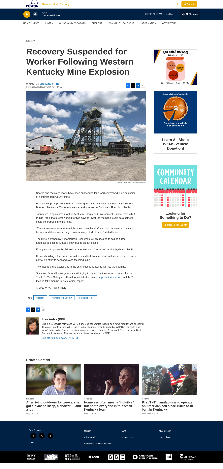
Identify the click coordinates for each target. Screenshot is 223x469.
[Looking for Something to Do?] (175, 192)
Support (97, 29)
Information (148, 29)
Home (26, 29)
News (36, 29)
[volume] (35, 20)
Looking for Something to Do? (175, 222)
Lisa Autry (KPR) (49, 90)
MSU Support (165, 437)
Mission (87, 437)
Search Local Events (175, 231)
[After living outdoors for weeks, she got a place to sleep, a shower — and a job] (53, 386)
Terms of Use (165, 444)
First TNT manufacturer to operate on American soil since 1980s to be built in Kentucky (168, 412)
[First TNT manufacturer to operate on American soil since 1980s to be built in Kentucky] (169, 386)
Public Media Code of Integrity (97, 450)
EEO (124, 437)
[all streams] (190, 20)
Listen (49, 29)
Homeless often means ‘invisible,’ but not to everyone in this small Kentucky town (109, 412)
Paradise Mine (86, 304)
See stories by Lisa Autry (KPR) (60, 344)
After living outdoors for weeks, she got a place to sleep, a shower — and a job (53, 412)
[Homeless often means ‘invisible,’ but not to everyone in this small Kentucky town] (111, 386)
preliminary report (111, 283)
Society (30, 47)
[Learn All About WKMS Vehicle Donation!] (175, 119)
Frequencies (127, 444)
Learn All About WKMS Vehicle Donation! (175, 150)
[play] (27, 20)
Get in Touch (170, 29)
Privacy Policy (90, 444)
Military (145, 405)
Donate (192, 7)
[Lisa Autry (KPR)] (32, 332)
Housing (30, 405)
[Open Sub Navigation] (41, 29)
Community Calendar (122, 29)
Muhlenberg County (62, 304)
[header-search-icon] (178, 7)
